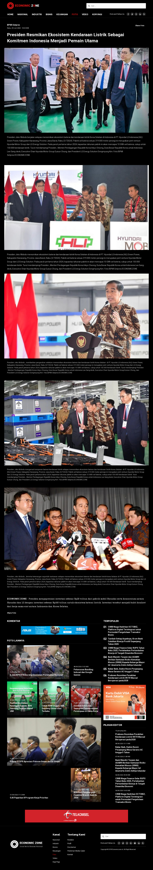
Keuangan (62, 14)
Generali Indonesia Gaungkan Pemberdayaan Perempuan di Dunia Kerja (86, 708)
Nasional (22, 14)
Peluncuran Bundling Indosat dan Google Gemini (83, 672)
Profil (69, 844)
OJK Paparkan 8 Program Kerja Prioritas (29, 798)
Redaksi (70, 840)
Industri (37, 14)
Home (10, 14)
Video (85, 14)
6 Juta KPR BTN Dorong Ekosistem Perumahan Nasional (36, 675)
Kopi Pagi (97, 14)
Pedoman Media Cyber (76, 851)
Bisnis (49, 14)
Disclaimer (71, 847)
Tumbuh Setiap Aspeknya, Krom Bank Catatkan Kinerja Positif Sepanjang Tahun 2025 (125, 641)
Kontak (70, 855)
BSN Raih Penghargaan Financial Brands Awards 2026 (85, 795)
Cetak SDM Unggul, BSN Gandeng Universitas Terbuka (53, 708)
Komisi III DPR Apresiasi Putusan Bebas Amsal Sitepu (35, 761)
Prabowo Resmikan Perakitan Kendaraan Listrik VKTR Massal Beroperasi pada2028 (123, 678)
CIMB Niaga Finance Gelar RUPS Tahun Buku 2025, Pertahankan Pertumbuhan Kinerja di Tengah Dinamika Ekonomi (126, 650)
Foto (75, 14)
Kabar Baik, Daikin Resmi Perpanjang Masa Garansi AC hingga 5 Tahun (129, 750)
